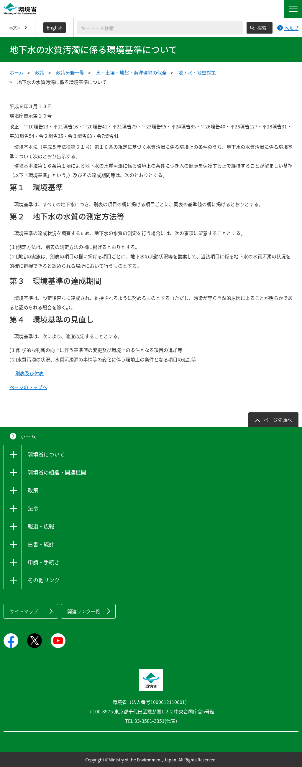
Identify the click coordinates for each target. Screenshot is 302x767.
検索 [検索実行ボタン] (262, 27)
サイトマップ (24, 611)
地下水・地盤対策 (197, 72)
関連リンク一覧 (83, 611)
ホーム (16, 72)
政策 (40, 72)
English (55, 27)
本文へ (15, 27)
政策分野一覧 (70, 72)
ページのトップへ (28, 387)
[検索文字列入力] (160, 27)
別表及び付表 (29, 373)
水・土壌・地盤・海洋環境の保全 (131, 72)
